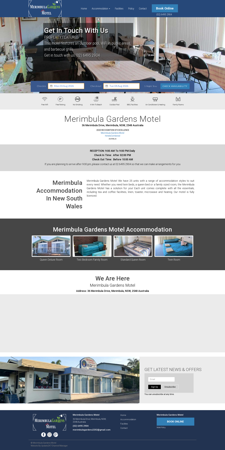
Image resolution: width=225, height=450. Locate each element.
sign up (154, 387)
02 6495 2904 (123, 164)
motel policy (161, 427)
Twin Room (174, 259)
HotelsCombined (112, 136)
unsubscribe (170, 387)
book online (165, 8)
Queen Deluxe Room (51, 259)
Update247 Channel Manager (54, 446)
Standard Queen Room (133, 259)
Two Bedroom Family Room (92, 259)
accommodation (101, 8)
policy (131, 8)
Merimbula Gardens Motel (112, 133)
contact (143, 8)
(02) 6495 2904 (164, 14)
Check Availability (175, 86)
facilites (124, 424)
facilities (119, 8)
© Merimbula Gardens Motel (43, 443)
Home (84, 8)
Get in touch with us (76, 31)
